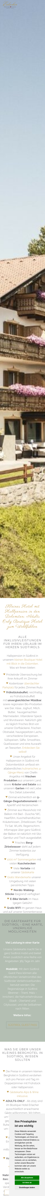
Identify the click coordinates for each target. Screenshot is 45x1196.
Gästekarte (27, 872)
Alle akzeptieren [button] (27, 1178)
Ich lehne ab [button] (27, 1183)
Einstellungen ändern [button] (27, 1187)
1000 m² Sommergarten (21, 859)
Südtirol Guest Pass (22, 1024)
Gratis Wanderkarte (19, 877)
